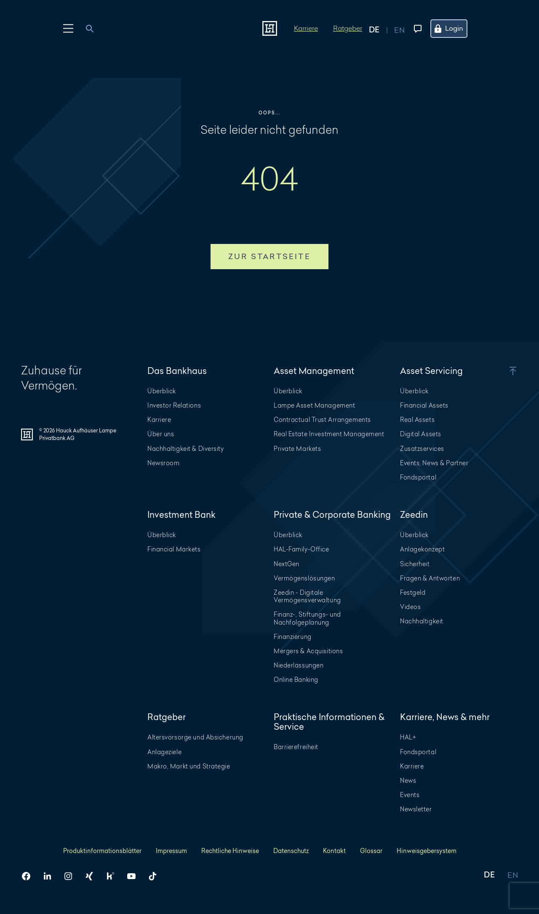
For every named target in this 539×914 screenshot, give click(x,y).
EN (512, 875)
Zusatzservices (422, 449)
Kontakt (334, 851)
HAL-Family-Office (301, 549)
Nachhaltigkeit (421, 621)
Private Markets (297, 449)
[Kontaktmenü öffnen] (416, 28)
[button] (501, 371)
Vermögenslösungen (304, 578)
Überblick (161, 391)
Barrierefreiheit (296, 747)
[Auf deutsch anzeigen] (381, 29)
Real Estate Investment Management (329, 434)
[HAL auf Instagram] (71, 876)
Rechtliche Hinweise (230, 851)
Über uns (160, 434)
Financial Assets (424, 405)
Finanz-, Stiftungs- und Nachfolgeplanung (307, 618)
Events (409, 795)
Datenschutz (291, 851)
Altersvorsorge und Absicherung (195, 737)
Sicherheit (415, 564)
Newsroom (163, 463)
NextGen (286, 564)
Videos (410, 607)
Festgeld (412, 592)
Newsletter (416, 809)
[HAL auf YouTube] (134, 876)
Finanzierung (293, 637)
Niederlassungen (298, 665)
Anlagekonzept (422, 549)
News (408, 780)
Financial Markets (174, 549)
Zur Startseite (269, 256)
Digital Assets (420, 434)
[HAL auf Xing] (92, 876)
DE (489, 875)
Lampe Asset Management (314, 405)
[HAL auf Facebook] (29, 876)
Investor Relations (174, 405)
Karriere (306, 28)
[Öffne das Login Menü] (454, 28)
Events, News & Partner (434, 463)
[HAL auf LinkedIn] (50, 876)
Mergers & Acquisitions (308, 651)
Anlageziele (164, 752)
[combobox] (94, 28)
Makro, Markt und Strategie (188, 766)
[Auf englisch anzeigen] (399, 29)
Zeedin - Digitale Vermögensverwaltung (307, 596)
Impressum (171, 851)
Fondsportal (418, 477)
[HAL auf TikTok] (155, 876)
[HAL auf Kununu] (113, 876)
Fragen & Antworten (430, 578)
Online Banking (296, 680)
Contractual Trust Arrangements (322, 420)
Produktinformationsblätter (102, 851)
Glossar (371, 851)
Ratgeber (347, 28)
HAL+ (408, 737)
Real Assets (417, 420)
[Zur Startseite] (269, 28)
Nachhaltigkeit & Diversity (185, 449)
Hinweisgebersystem (426, 851)
